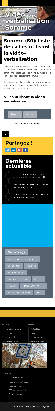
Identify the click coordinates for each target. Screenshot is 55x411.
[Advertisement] (27, 225)
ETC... (39, 292)
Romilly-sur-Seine (18, 279)
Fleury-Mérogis (16, 252)
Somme (34, 75)
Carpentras (14, 265)
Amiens (15, 114)
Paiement (10, 333)
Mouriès (31, 265)
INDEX (5, 324)
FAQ (33, 333)
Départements (37, 337)
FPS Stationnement (17, 390)
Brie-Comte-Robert (19, 292)
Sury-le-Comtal (16, 272)
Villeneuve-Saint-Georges (22, 259)
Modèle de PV (12, 341)
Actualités (35, 329)
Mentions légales (40, 406)
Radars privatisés (16, 386)
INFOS (31, 324)
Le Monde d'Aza (21, 406)
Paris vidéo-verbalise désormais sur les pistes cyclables (31, 186)
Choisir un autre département (27, 123)
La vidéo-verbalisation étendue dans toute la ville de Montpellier (30, 176)
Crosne (38, 279)
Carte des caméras (17, 394)
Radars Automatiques (18, 382)
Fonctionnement (13, 329)
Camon (30, 114)
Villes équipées (37, 341)
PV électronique (16, 378)
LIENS (8, 373)
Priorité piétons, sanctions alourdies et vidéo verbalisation (31, 196)
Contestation (11, 337)
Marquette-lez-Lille (34, 286)
